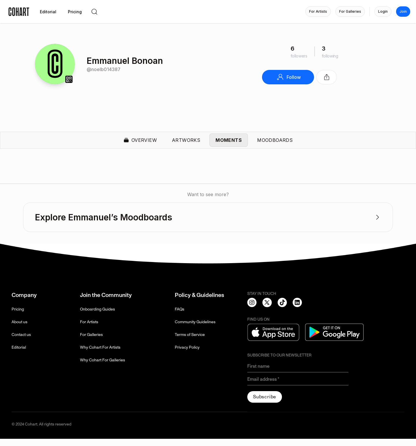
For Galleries (91, 342)
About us (19, 329)
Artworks (186, 144)
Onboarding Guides (97, 316)
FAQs (179, 316)
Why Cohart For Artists (100, 354)
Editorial (19, 354)
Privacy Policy (187, 354)
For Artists (89, 329)
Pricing (18, 316)
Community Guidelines (195, 329)
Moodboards (275, 144)
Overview (140, 144)
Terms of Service (190, 342)
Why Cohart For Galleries (102, 367)
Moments (229, 144)
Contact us (21, 342)
